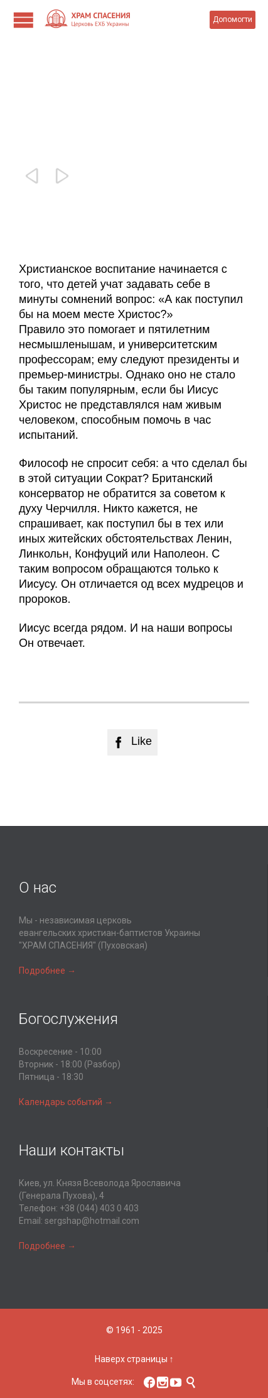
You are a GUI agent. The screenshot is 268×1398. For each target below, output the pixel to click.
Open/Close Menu (23, 20)
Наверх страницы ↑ (134, 1359)
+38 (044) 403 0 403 (99, 1208)
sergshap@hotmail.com (92, 1221)
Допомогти (232, 19)
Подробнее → (47, 971)
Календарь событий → (66, 1102)
